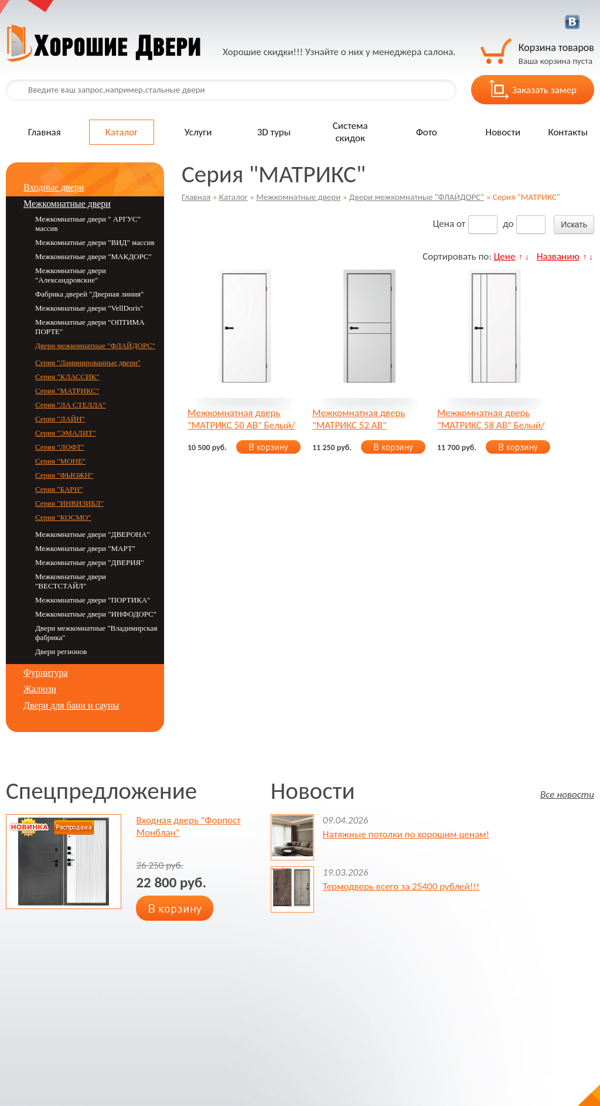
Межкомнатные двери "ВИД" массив (95, 242)
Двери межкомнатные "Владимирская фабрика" (96, 633)
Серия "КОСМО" (63, 517)
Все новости (567, 793)
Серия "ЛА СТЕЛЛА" (70, 404)
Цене (505, 256)
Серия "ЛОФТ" (59, 447)
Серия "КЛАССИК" (67, 376)
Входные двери (53, 187)
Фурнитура (45, 673)
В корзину (268, 446)
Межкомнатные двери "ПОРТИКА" (92, 599)
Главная (44, 132)
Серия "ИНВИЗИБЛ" (69, 503)
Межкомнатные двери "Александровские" (70, 275)
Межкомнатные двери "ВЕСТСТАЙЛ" (70, 581)
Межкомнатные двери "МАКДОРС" (93, 256)
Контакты (568, 132)
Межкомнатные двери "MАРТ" (85, 548)
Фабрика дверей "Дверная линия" (89, 294)
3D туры (274, 132)
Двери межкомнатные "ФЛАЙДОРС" (416, 197)
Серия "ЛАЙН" (60, 418)
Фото (426, 132)
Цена (443, 223)
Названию (558, 256)
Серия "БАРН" (59, 489)
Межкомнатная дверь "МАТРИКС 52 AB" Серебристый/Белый (358, 419)
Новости (503, 132)
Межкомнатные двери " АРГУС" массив (88, 224)
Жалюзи (39, 689)
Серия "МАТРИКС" (67, 390)
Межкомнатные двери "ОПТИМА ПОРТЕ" (90, 327)
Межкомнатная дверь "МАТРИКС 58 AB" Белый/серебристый (491, 419)
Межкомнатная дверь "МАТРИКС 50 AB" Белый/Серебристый (241, 419)
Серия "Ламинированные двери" (88, 362)
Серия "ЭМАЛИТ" (65, 432)
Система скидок (350, 132)
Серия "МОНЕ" (60, 461)
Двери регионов (61, 651)
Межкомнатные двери (298, 197)
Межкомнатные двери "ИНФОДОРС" (95, 614)
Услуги (198, 132)
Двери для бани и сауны (71, 705)
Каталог (121, 132)
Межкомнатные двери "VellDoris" (89, 308)
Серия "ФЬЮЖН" (64, 475)
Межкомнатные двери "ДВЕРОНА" (92, 534)
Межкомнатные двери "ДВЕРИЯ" (89, 562)
